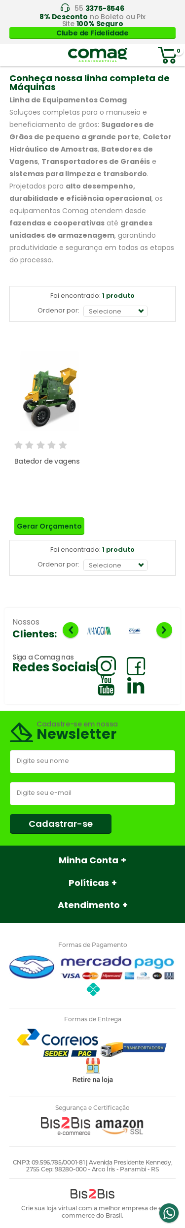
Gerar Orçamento (49, 526)
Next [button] (164, 630)
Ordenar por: (58, 310)
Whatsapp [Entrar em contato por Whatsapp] (168, 1213)
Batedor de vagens (47, 461)
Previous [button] (70, 630)
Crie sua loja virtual (49, 1208)
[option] (99, 631)
